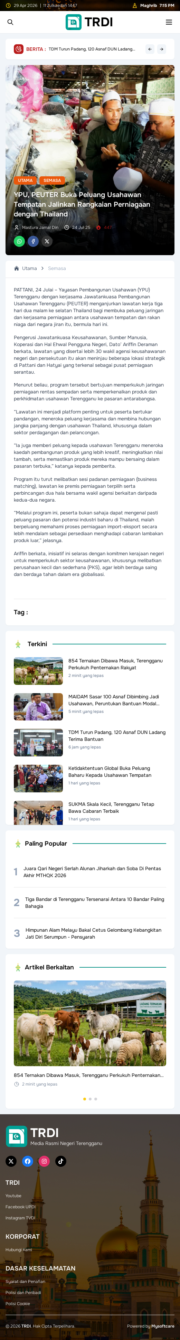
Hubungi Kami (19, 1250)
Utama (25, 180)
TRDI (26, 1326)
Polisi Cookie (18, 1303)
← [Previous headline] (150, 49)
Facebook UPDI (21, 1207)
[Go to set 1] (84, 1099)
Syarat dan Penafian (25, 1281)
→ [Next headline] (161, 49)
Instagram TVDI (20, 1218)
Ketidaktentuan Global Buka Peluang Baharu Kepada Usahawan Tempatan (92, 49)
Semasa (52, 180)
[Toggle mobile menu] (168, 22)
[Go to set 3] (95, 1099)
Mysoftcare (162, 1326)
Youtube (13, 1196)
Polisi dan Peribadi (23, 1292)
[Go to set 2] (90, 1099)
